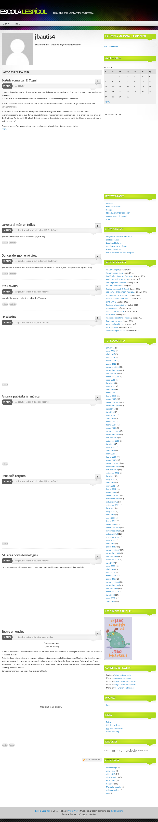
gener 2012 (111, 492)
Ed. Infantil (53, 230)
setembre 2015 (112, 376)
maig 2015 (110, 386)
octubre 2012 (112, 469)
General (109, 783)
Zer (51, 637)
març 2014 (110, 421)
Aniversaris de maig (114, 273)
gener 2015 (111, 399)
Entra (108, 722)
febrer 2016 (111, 360)
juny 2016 (110, 347)
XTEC (108, 219)
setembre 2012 (112, 473)
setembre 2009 (112, 559)
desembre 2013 (113, 431)
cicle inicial (32, 230)
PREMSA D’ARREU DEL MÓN (118, 213)
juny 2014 (110, 412)
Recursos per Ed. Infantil (116, 216)
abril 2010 (110, 543)
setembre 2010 (112, 537)
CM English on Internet (116, 282)
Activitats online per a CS (117, 279)
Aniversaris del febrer (115, 324)
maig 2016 (110, 351)
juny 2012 (110, 476)
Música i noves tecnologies (20, 555)
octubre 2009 (112, 556)
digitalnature (117, 810)
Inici (7, 23)
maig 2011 (110, 511)
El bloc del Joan (112, 240)
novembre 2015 (113, 370)
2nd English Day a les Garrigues (119, 276)
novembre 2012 (113, 466)
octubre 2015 (112, 373)
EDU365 (109, 203)
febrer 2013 (111, 457)
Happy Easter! (112, 308)
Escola (23, 11)
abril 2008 (110, 601)
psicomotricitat (112, 790)
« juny (107, 101)
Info (18, 23)
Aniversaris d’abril (113, 285)
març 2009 (110, 572)
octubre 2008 (112, 588)
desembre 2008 (113, 582)
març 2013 (110, 453)
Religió (140, 750)
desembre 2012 (113, 463)
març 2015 (110, 392)
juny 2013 (110, 444)
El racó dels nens (113, 206)
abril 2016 (110, 354)
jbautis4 (21, 86)
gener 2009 (111, 579)
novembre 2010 (113, 531)
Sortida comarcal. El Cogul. (19, 80)
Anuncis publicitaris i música (20, 396)
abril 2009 (110, 569)
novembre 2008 (113, 585)
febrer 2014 (111, 425)
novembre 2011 (113, 498)
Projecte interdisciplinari (116, 305)
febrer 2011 (111, 521)
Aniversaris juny (113, 269)
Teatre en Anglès (13, 631)
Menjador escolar (113, 787)
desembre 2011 (113, 495)
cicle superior (43, 292)
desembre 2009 (113, 550)
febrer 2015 (111, 396)
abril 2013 (110, 450)
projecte (13, 242)
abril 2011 (110, 514)
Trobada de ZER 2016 (115, 311)
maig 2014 (110, 415)
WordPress (73, 810)
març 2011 (110, 518)
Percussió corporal (14, 476)
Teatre (11, 745)
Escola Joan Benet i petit (116, 246)
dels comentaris (114, 728)
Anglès (4, 745)
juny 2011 (110, 508)
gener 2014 (111, 428)
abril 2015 (110, 389)
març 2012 (110, 486)
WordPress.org (112, 731)
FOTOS (4, 129)
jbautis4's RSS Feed (93, 759)
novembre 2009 (113, 553)
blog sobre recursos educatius (119, 236)
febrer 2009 (111, 575)
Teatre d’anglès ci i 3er (115, 330)
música (5, 242)
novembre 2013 (113, 434)
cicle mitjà (42, 230)
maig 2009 (110, 566)
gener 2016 (111, 364)
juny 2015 (110, 383)
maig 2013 (110, 447)
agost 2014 (111, 409)
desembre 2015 (113, 367)
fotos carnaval (112, 327)
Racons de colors (113, 249)
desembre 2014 (113, 402)
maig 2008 (110, 598)
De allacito (9, 317)
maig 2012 (110, 479)
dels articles (113, 725)
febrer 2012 (111, 489)
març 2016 (110, 357)
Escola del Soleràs (113, 243)
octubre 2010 (112, 534)
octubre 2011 (112, 502)
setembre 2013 (112, 441)
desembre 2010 (113, 527)
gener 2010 (111, 546)
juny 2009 (110, 563)
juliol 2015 (110, 380)
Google (109, 210)
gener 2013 (111, 460)
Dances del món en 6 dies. (19, 255)
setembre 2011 (112, 505)
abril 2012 (110, 482)
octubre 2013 (112, 437)
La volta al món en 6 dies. (18, 224)
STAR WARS (9, 286)
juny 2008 (110, 595)
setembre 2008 (112, 591)
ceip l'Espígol (111, 767)
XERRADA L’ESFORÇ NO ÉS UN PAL (120, 292)
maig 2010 (110, 540)
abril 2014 (110, 418)
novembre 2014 (113, 405)
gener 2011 (111, 524)
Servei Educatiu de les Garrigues (120, 252)
